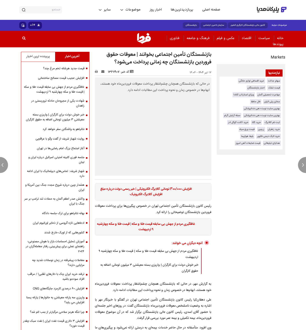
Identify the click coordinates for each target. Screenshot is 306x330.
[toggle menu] (130, 10)
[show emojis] (22, 25)
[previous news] (4, 165)
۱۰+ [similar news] (35, 25)
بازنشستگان (191, 25)
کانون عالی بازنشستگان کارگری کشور (248, 25)
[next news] (302, 165)
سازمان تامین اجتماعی (213, 25)
